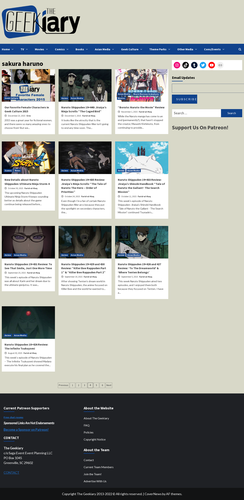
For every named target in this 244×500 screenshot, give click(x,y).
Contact (89, 460)
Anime (64, 98)
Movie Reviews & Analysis (146, 94)
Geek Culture (132, 49)
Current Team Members (99, 467)
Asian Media (105, 49)
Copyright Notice (95, 439)
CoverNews (153, 494)
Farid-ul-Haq (88, 115)
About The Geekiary (96, 418)
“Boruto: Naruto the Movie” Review (141, 107)
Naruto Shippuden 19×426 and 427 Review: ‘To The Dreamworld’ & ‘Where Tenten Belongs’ (139, 268)
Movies (42, 49)
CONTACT (11, 472)
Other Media (188, 49)
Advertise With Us (95, 481)
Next (108, 385)
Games (8, 170)
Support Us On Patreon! (200, 127)
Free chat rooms (13, 417)
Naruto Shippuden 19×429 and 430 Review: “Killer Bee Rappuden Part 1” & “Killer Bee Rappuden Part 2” (83, 268)
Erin (29, 115)
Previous (63, 385)
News (17, 170)
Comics (62, 49)
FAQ (86, 425)
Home (8, 49)
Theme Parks (160, 49)
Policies (88, 432)
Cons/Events (215, 49)
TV (25, 49)
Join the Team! (93, 474)
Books (82, 49)
